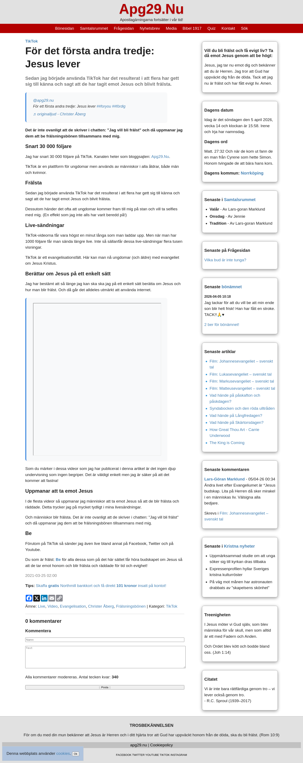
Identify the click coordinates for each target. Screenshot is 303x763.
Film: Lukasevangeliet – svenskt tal (241, 374)
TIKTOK (165, 754)
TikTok (31, 41)
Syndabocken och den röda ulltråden (242, 408)
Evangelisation (73, 606)
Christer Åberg (101, 606)
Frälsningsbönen (131, 606)
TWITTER (138, 754)
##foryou (104, 106)
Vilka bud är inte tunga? (225, 260)
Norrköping (252, 173)
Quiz (211, 28)
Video (53, 606)
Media (171, 28)
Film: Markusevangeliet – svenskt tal (242, 381)
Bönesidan (64, 28)
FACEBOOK (123, 754)
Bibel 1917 (192, 28)
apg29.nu (138, 745)
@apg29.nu (43, 100)
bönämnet (232, 286)
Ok (75, 753)
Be (58, 559)
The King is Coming (227, 442)
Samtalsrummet (94, 28)
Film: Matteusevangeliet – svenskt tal (242, 388)
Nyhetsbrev (150, 28)
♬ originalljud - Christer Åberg (59, 114)
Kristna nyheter (239, 546)
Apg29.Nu (151, 9)
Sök (244, 28)
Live (41, 606)
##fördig (119, 106)
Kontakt (228, 28)
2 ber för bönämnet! (221, 324)
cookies (63, 753)
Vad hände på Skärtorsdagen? (236, 422)
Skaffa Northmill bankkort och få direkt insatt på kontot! (101, 585)
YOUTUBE (152, 754)
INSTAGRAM (178, 754)
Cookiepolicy (161, 745)
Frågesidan (124, 28)
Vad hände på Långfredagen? (236, 415)
